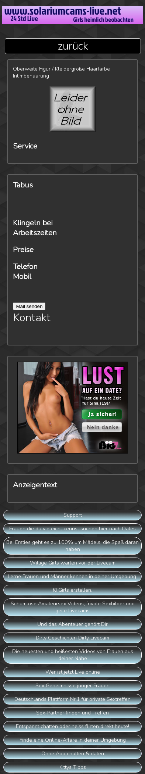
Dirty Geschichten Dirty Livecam (72, 637)
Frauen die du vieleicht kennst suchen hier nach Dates (72, 528)
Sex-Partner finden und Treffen (72, 712)
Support (72, 515)
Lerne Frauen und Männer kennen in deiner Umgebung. (72, 576)
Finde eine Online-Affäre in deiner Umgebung (73, 740)
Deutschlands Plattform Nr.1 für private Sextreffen (72, 699)
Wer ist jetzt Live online (72, 672)
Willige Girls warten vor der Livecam (72, 562)
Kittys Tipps (72, 767)
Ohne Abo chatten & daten (72, 753)
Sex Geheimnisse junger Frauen (72, 685)
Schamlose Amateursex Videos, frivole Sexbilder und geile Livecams (73, 607)
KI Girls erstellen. (72, 590)
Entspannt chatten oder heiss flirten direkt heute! (72, 726)
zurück (73, 46)
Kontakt (32, 317)
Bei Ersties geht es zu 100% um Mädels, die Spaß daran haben (72, 546)
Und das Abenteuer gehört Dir (72, 624)
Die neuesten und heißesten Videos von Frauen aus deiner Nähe (72, 655)
